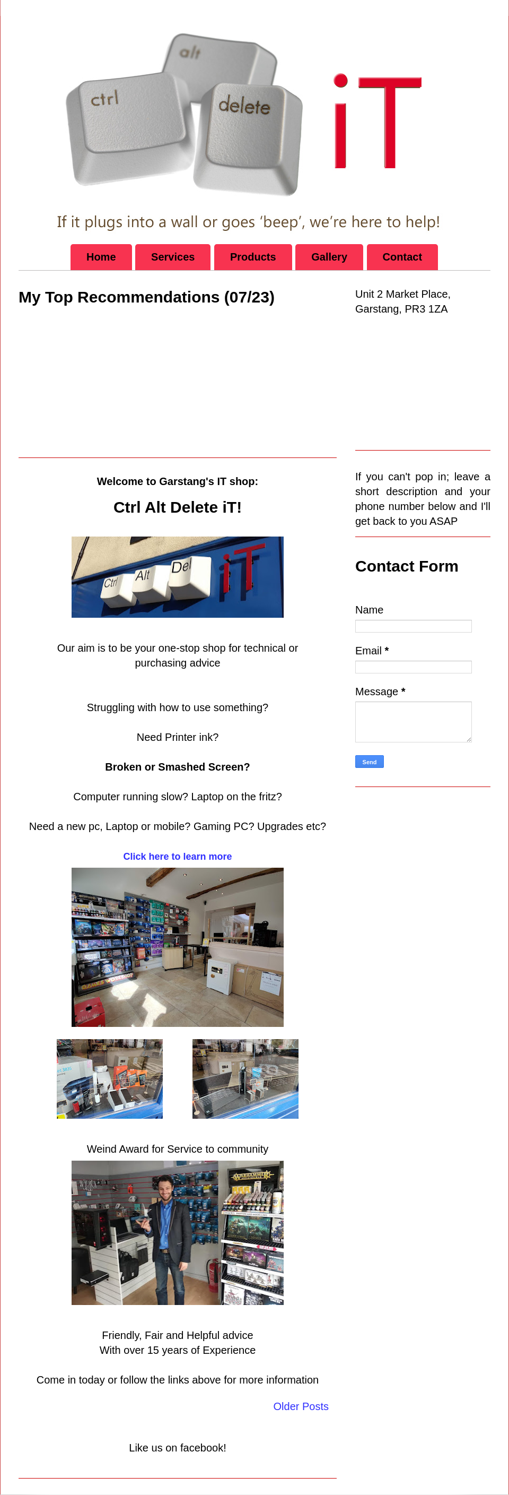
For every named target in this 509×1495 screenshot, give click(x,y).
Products (253, 257)
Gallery (329, 257)
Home (101, 257)
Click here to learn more (177, 856)
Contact (402, 257)
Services (173, 257)
